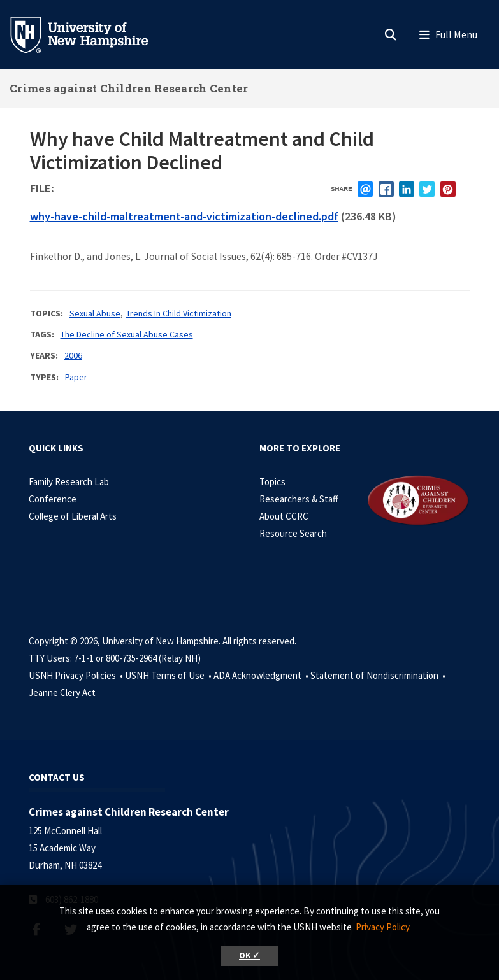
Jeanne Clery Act (62, 692)
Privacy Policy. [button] (383, 927)
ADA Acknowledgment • (261, 675)
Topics (272, 482)
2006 (73, 355)
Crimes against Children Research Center (129, 88)
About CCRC (283, 516)
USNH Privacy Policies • (77, 675)
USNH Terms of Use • (169, 675)
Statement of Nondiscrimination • (378, 675)
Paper (76, 377)
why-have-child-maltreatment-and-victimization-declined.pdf (184, 216)
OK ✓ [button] (249, 955)
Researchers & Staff (298, 499)
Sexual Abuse (94, 313)
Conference (52, 499)
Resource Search (293, 533)
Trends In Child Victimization (178, 313)
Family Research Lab (69, 482)
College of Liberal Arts (73, 516)
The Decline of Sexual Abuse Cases (127, 334)
